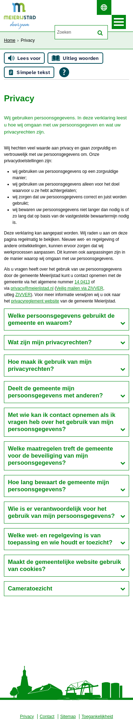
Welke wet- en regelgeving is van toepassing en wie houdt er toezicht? (60, 539)
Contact (47, 716)
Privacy (27, 716)
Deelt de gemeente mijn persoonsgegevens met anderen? (55, 392)
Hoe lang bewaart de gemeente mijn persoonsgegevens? (58, 486)
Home (9, 40)
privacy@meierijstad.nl (32, 288)
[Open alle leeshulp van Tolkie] (64, 72)
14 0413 (82, 281)
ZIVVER (23, 294)
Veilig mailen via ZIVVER (79, 288)
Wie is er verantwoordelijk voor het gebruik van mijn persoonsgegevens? (61, 512)
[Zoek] (100, 33)
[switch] (104, 7)
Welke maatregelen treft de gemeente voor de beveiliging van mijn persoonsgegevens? (60, 455)
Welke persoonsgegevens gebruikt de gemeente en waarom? (61, 319)
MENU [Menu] (119, 22)
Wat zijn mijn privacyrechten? (50, 342)
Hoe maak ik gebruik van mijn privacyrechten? (50, 365)
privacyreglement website (35, 301)
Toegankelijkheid (97, 716)
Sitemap (68, 716)
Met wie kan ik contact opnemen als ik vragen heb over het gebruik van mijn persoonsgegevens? (61, 422)
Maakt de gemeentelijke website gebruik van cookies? (64, 565)
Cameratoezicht (30, 588)
